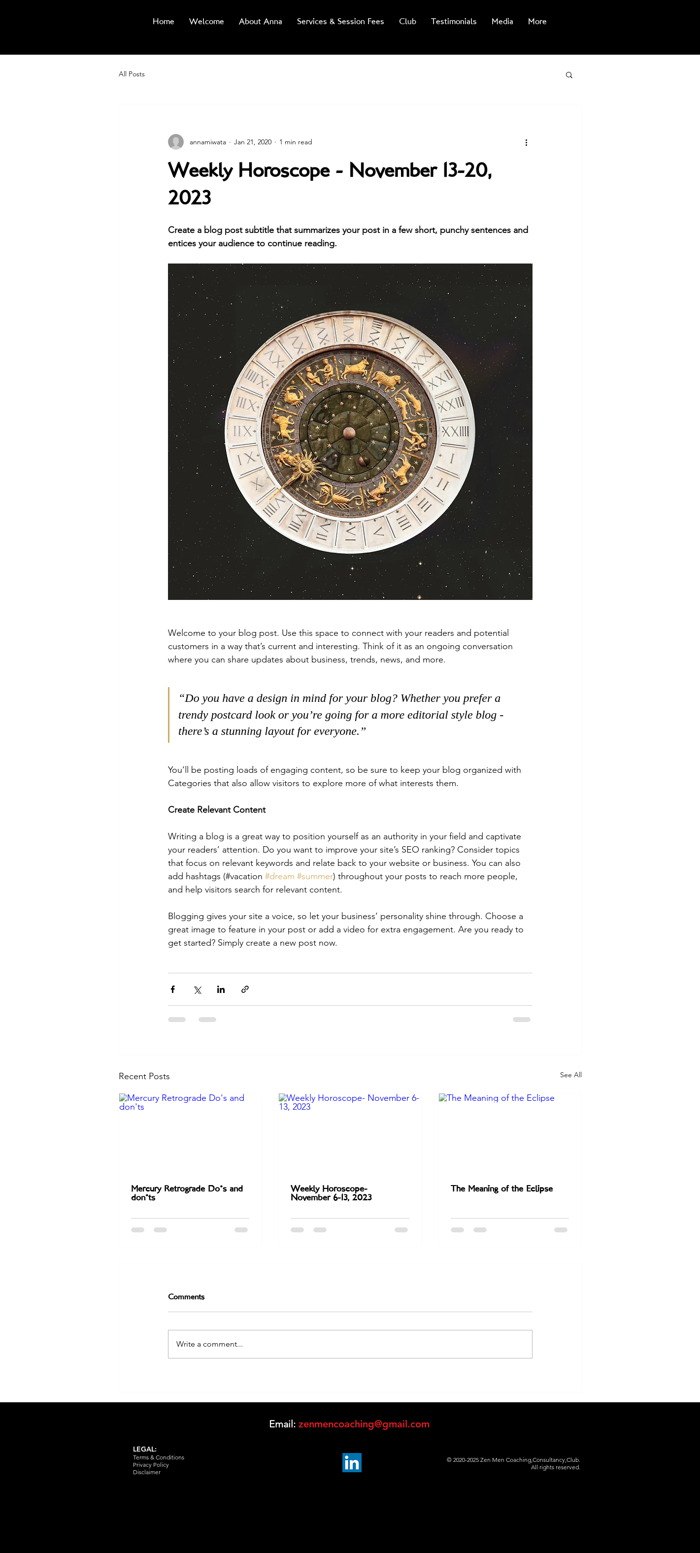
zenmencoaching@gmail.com (364, 1424)
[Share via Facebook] (172, 989)
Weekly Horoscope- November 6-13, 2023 (331, 1193)
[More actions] (527, 142)
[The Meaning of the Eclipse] (510, 1133)
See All (571, 1074)
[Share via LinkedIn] (221, 989)
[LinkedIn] (352, 1462)
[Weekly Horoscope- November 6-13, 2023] (350, 1133)
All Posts (132, 73)
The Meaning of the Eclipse (502, 1189)
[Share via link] (245, 989)
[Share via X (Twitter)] (196, 989)
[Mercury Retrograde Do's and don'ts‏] (190, 1133)
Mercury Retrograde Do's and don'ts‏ (187, 1193)
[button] (569, 74)
